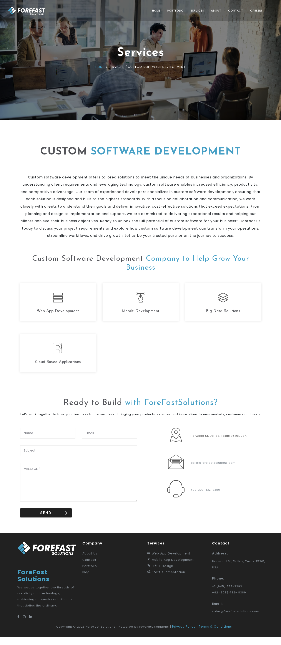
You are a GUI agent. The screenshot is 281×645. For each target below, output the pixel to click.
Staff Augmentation (166, 580)
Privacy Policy (186, 635)
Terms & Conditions (217, 635)
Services (194, 10)
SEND (49, 519)
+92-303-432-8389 (205, 496)
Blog (86, 580)
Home (153, 10)
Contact (232, 10)
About (213, 10)
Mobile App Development (170, 567)
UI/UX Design (160, 573)
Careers (253, 10)
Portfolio (172, 10)
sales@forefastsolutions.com (213, 469)
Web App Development (168, 561)
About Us (89, 561)
